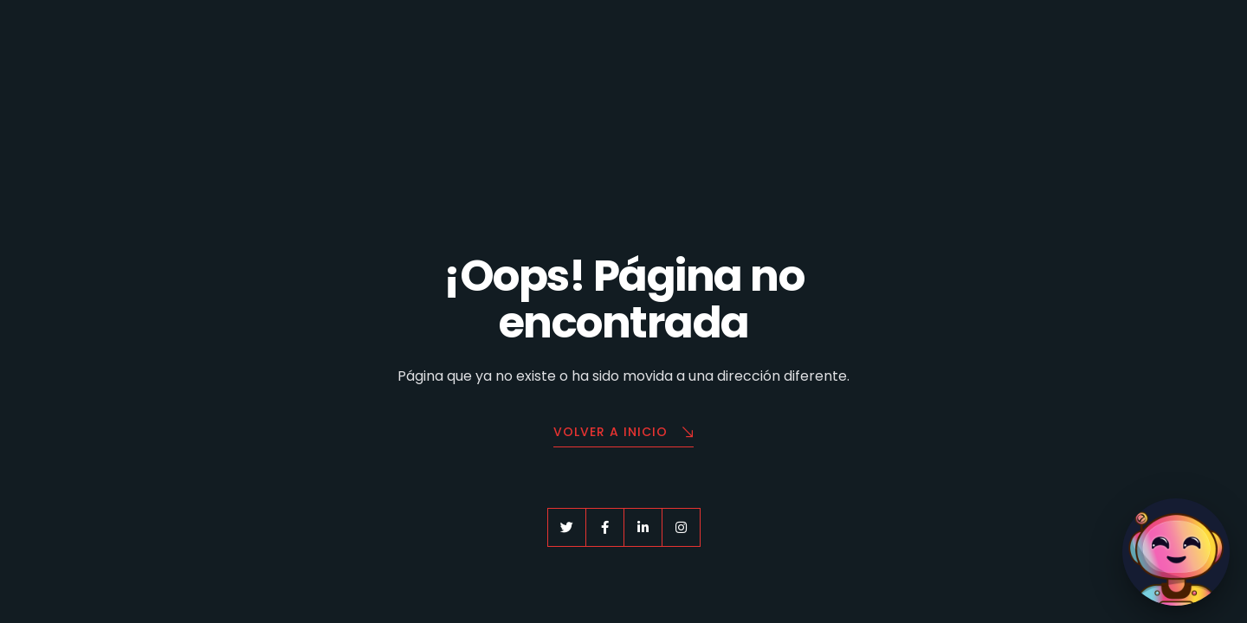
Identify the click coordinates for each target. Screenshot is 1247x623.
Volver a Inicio (623, 433)
